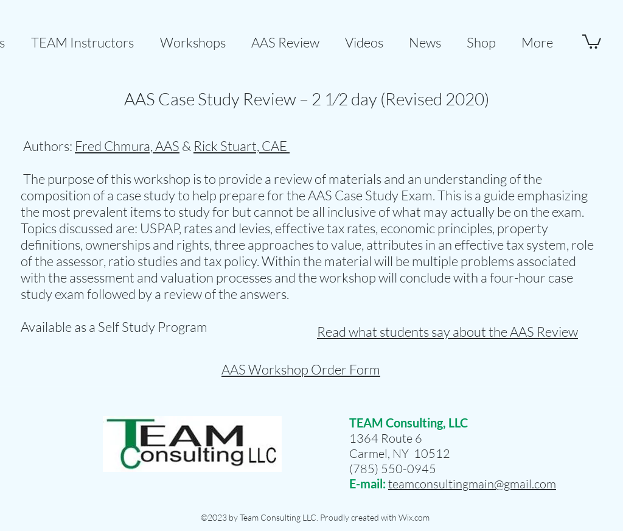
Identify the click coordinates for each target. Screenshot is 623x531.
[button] (285, 37)
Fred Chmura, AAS (127, 146)
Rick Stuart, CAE (241, 146)
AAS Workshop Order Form (300, 369)
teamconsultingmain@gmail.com (472, 483)
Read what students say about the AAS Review (447, 331)
